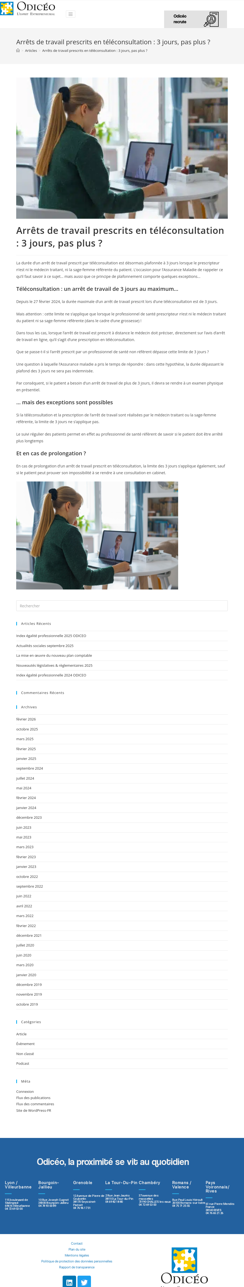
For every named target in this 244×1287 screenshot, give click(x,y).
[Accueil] (18, 50)
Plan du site (77, 1249)
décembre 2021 (29, 935)
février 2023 (26, 856)
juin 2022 (23, 896)
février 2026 (26, 719)
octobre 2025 (27, 729)
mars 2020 (24, 964)
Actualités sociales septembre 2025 (45, 645)
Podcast (22, 1063)
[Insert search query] (122, 605)
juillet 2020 (25, 945)
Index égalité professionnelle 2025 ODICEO (51, 635)
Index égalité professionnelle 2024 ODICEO (51, 675)
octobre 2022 (27, 876)
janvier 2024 (26, 807)
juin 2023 (23, 827)
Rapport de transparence (76, 1267)
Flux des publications (33, 1097)
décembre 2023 (29, 817)
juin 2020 (23, 955)
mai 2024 (23, 788)
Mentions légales (77, 1255)
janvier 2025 (26, 758)
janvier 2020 (26, 974)
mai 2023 (23, 837)
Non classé (25, 1053)
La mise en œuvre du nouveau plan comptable (54, 655)
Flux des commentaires (35, 1103)
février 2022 (26, 925)
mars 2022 (24, 915)
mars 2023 (24, 846)
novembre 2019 (29, 994)
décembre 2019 (29, 984)
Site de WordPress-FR (33, 1110)
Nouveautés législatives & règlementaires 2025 (54, 665)
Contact (77, 1243)
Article (21, 1034)
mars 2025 (24, 738)
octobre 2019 (27, 1004)
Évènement (25, 1043)
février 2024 (26, 797)
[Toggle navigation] (71, 14)
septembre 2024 (29, 768)
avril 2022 (24, 906)
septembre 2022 (29, 886)
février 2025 (26, 748)
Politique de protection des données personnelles (76, 1261)
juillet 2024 (25, 778)
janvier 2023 (26, 866)
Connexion (25, 1091)
